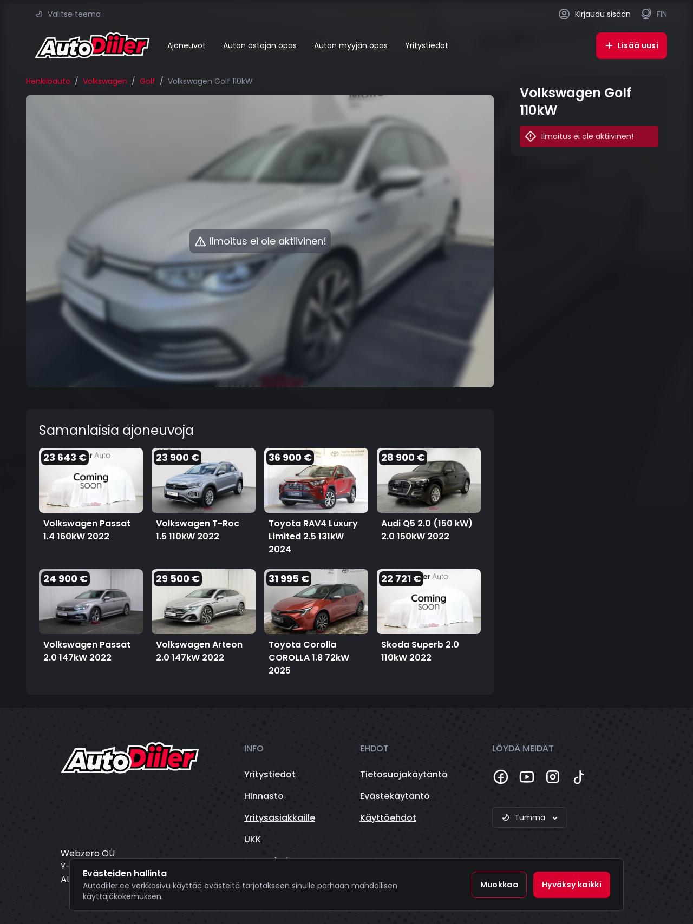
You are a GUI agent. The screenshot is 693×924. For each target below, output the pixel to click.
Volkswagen (105, 81)
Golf (147, 81)
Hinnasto (264, 796)
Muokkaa (499, 884)
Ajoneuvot (186, 45)
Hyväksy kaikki (572, 884)
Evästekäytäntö (395, 796)
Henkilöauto (48, 81)
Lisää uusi (632, 45)
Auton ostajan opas (260, 45)
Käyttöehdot (388, 817)
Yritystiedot (426, 45)
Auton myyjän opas (351, 45)
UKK (252, 839)
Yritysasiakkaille (279, 817)
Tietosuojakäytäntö (404, 774)
